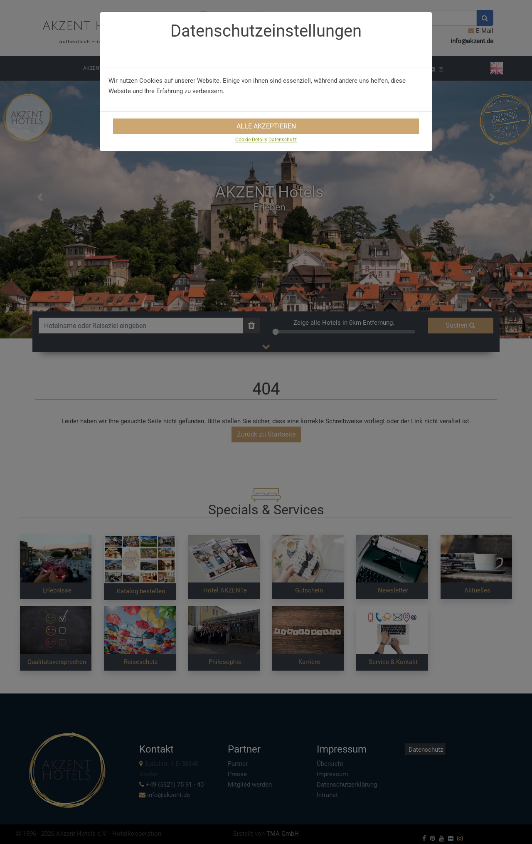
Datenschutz (282, 140)
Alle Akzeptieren (266, 126)
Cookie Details (251, 140)
